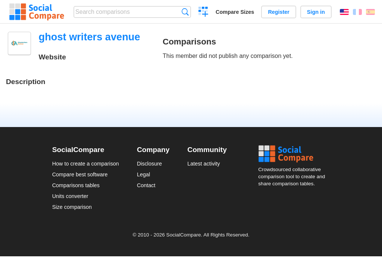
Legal (143, 174)
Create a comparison (203, 13)
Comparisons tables (76, 185)
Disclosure (149, 164)
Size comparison (72, 207)
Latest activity (203, 164)
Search (185, 11)
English (344, 12)
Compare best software (80, 174)
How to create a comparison (85, 164)
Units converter (70, 196)
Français (357, 12)
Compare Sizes (235, 12)
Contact (146, 185)
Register (278, 12)
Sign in (316, 12)
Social (294, 154)
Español (370, 12)
